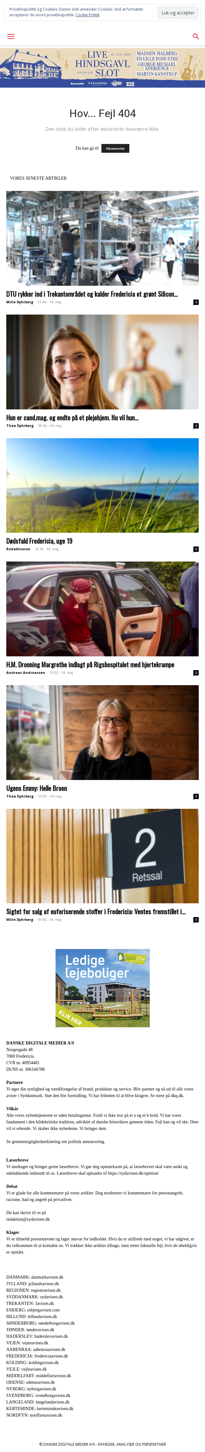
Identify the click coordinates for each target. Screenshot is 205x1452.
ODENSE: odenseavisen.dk (30, 1382)
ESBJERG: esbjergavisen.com (33, 1310)
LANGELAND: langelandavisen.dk (37, 1402)
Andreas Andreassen (25, 672)
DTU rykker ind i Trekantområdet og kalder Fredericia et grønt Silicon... (92, 294)
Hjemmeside (115, 148)
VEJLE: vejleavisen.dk (26, 1369)
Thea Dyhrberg (20, 425)
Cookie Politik (87, 15)
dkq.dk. (177, 1095)
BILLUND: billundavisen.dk (31, 1316)
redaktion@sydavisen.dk (28, 1219)
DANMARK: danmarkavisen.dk (34, 1277)
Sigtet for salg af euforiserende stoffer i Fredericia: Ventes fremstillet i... (96, 911)
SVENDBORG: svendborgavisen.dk (38, 1395)
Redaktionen (18, 548)
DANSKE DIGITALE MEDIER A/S (40, 1043)
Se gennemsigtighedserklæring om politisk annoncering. (55, 1141)
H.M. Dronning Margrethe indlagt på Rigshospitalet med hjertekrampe (90, 664)
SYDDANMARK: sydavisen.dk (34, 1297)
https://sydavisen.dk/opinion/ (133, 1173)
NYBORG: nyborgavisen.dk (31, 1389)
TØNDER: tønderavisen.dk (30, 1329)
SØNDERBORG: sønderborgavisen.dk (40, 1323)
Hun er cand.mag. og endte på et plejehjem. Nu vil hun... (72, 417)
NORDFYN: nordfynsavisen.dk (34, 1415)
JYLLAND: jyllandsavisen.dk (32, 1283)
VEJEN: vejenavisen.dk (27, 1343)
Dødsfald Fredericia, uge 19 (39, 541)
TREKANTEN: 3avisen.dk (30, 1303)
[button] (11, 36)
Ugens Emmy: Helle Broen (36, 788)
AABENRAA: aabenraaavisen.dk (35, 1349)
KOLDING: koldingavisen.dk (32, 1362)
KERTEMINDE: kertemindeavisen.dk (39, 1408)
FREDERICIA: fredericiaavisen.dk (37, 1356)
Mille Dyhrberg (19, 302)
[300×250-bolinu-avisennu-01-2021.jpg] (103, 988)
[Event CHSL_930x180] (102, 68)
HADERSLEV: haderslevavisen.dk (37, 1336)
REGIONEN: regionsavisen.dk (33, 1290)
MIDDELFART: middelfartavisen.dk (38, 1375)
